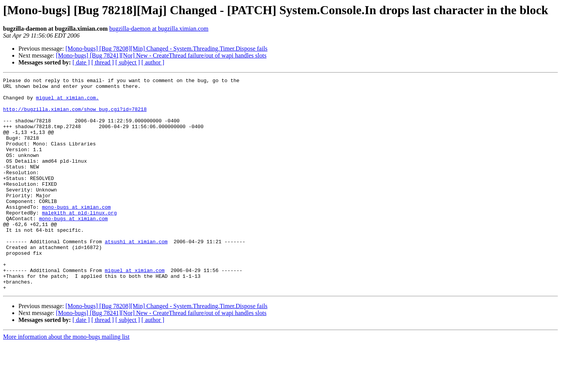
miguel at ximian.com (135, 309)
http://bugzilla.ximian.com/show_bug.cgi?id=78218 (74, 115)
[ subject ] (127, 62)
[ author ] (153, 62)
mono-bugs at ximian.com (76, 233)
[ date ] (81, 62)
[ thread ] (102, 62)
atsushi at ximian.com (136, 274)
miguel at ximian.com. (67, 102)
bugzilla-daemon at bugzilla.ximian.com (159, 28)
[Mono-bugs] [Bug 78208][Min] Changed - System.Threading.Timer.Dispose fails (167, 48)
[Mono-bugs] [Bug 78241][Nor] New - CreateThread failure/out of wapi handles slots (161, 55)
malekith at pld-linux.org (79, 240)
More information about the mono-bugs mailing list (66, 379)
